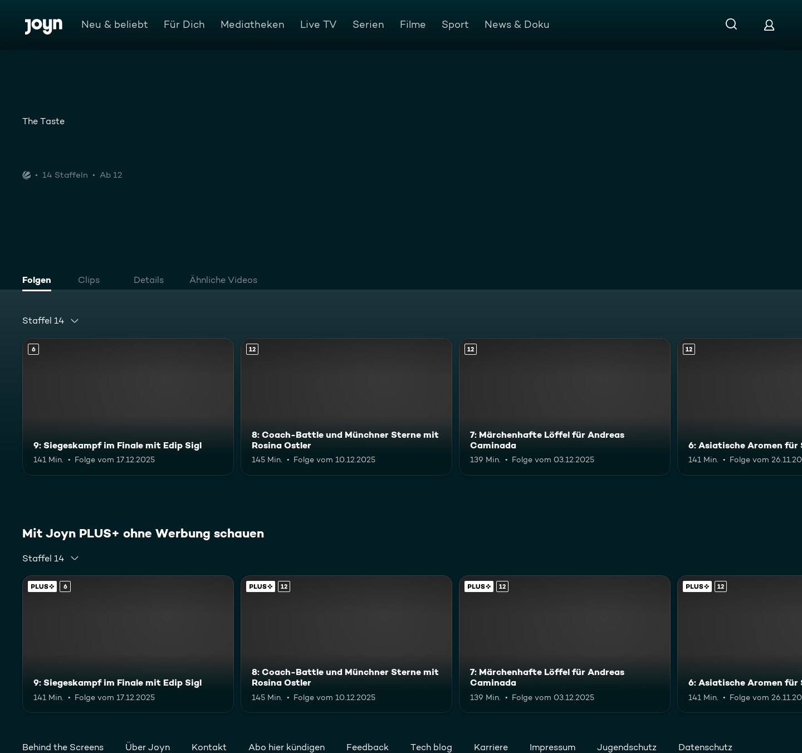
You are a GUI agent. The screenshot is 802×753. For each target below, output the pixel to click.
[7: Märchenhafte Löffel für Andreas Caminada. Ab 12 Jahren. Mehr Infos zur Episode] (565, 407)
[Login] (769, 25)
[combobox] (51, 321)
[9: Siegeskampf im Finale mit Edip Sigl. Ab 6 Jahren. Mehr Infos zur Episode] (128, 407)
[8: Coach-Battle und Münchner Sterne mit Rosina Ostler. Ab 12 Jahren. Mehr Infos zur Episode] (346, 407)
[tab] (39, 281)
